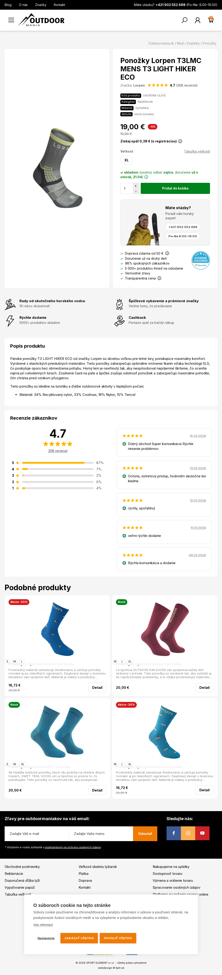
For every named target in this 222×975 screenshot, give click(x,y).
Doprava (85, 880)
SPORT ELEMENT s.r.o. (100, 962)
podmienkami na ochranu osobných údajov (73, 847)
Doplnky (193, 43)
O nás (23, 5)
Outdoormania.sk (161, 43)
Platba (83, 873)
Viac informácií (43, 925)
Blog (8, 5)
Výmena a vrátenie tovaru (173, 880)
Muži (180, 43)
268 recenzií (57, 451)
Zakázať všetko (79, 938)
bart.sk (120, 967)
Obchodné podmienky (22, 866)
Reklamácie (14, 873)
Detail (97, 687)
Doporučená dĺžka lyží (22, 880)
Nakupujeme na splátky (171, 866)
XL (126, 160)
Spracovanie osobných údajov (176, 887)
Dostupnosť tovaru (167, 873)
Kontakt (59, 5)
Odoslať (145, 833)
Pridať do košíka (175, 188)
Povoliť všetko (119, 938)
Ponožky (209, 43)
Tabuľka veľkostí (197, 151)
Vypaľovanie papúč (20, 887)
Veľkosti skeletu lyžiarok (98, 866)
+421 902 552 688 (182, 227)
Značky (40, 5)
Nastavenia (45, 938)
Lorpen (139, 85)
